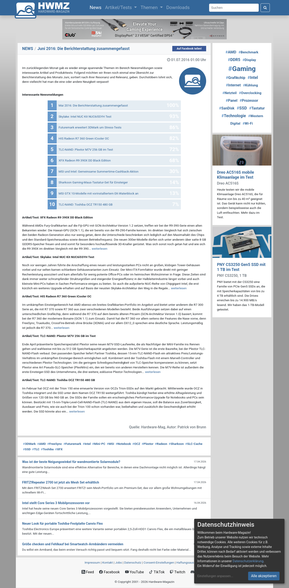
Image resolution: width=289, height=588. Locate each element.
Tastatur (257, 108)
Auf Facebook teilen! (189, 48)
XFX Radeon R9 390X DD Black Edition (85, 160)
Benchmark (249, 52)
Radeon (161, 444)
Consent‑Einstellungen (159, 562)
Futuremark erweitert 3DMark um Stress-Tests (90, 127)
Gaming (242, 69)
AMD (41, 444)
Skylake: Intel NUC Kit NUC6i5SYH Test (85, 116)
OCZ (136, 444)
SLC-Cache (194, 444)
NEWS (27, 48)
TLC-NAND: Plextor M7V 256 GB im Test (86, 149)
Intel (87, 444)
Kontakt (107, 562)
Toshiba (47, 449)
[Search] (234, 8)
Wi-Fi (247, 123)
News (96, 7)
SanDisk (226, 108)
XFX (59, 449)
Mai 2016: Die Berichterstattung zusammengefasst (93, 105)
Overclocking (250, 93)
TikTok (157, 572)
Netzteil (229, 93)
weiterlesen (99, 248)
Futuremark (72, 444)
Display (249, 60)
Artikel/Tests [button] (119, 7)
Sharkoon (176, 444)
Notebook (123, 444)
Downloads (178, 7)
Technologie (233, 116)
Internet (233, 85)
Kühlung (250, 85)
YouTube (134, 572)
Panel (232, 100)
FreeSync (54, 444)
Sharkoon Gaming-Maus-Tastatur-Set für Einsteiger (93, 182)
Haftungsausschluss (190, 562)
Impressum (92, 562)
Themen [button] (149, 7)
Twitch (177, 572)
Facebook (109, 572)
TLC (35, 449)
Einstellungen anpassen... (215, 576)
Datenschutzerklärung (248, 561)
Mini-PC (98, 444)
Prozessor (249, 100)
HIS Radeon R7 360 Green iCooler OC (84, 138)
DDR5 (234, 59)
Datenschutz (132, 562)
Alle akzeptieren (264, 576)
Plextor (148, 444)
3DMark (29, 444)
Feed (88, 572)
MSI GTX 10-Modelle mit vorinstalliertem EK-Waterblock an (99, 193)
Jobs (118, 562)
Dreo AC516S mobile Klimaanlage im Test (235, 174)
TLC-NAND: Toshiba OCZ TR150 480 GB (86, 204)
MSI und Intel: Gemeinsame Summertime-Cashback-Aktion (99, 171)
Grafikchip (235, 78)
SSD (27, 449)
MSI (110, 444)
